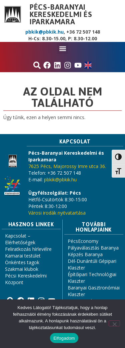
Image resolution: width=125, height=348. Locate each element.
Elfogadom (64, 338)
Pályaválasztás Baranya (93, 248)
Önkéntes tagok (22, 262)
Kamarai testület (23, 256)
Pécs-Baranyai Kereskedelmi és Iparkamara (61, 14)
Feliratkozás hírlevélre (28, 249)
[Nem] (114, 323)
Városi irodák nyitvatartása (57, 213)
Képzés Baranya (85, 254)
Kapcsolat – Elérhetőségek (20, 239)
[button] (62, 48)
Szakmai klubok (21, 269)
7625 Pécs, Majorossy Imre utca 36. (67, 166)
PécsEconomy (83, 241)
